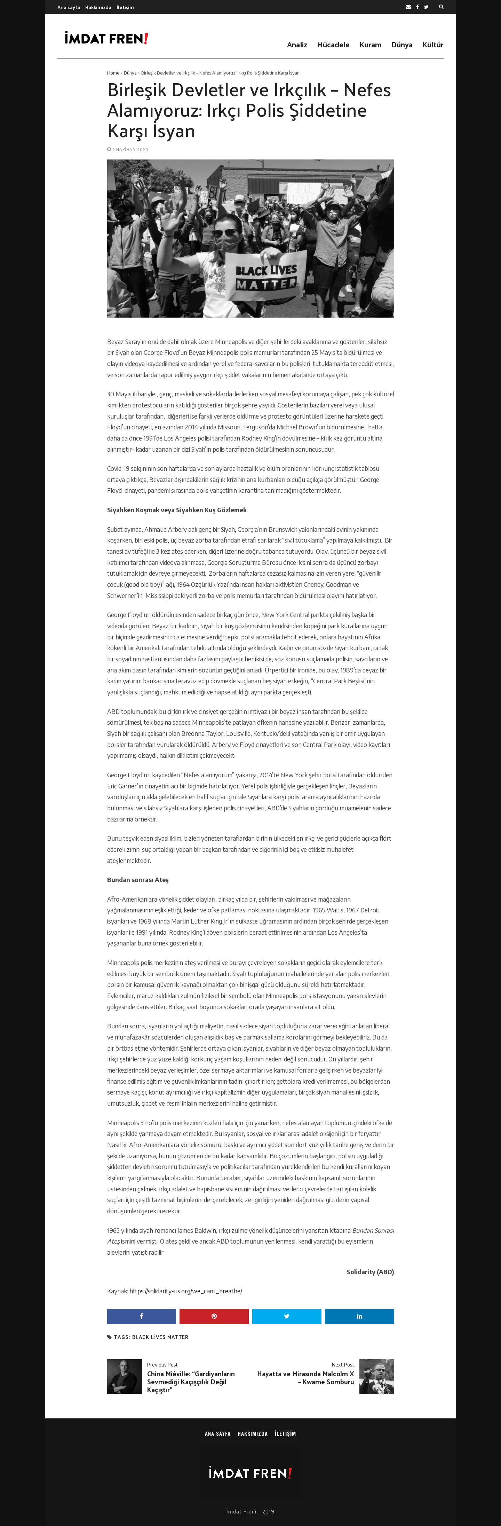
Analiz (297, 44)
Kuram (370, 44)
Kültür (433, 44)
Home (113, 73)
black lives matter (160, 1337)
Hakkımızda (98, 7)
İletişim (125, 7)
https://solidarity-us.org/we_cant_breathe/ (185, 1291)
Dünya (402, 44)
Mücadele (333, 44)
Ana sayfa (68, 7)
